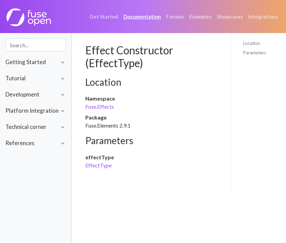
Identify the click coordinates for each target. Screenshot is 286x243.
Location (251, 43)
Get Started (103, 17)
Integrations (263, 17)
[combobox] (35, 44)
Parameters (254, 52)
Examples (200, 17)
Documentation (142, 17)
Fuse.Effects (99, 106)
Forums (175, 17)
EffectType (98, 165)
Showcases (230, 17)
